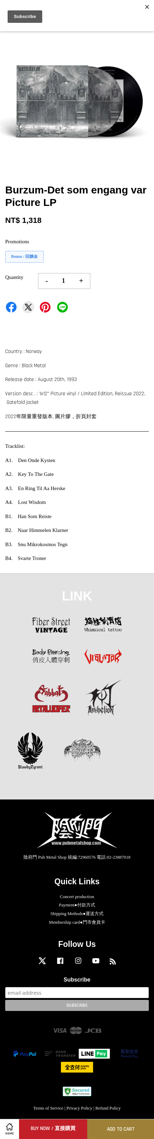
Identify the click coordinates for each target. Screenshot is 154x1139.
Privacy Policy (79, 1108)
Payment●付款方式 (77, 905)
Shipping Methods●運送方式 (77, 913)
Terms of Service (48, 1108)
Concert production (77, 896)
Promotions (17, 241)
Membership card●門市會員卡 (77, 922)
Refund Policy (108, 1108)
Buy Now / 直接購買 (53, 1128)
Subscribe (77, 980)
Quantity (14, 277)
